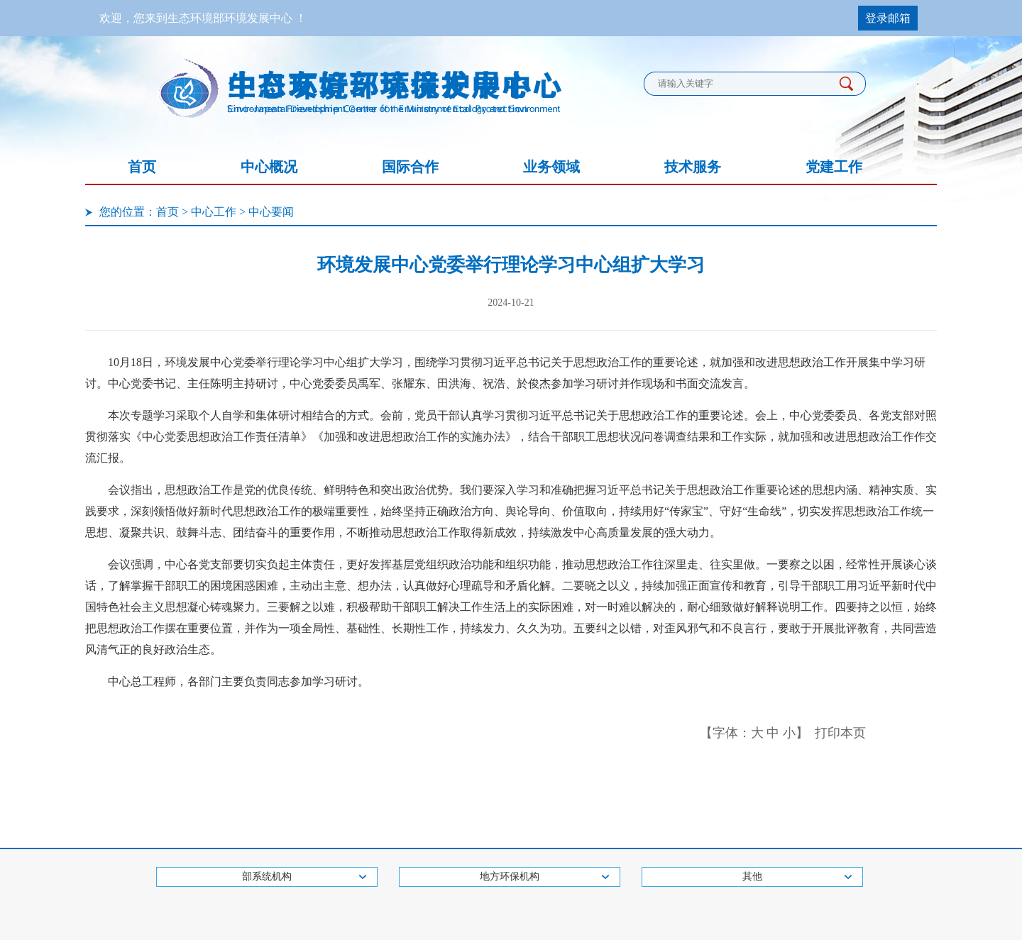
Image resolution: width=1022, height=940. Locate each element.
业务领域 (551, 167)
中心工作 (213, 212)
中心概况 (269, 167)
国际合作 (410, 167)
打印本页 (840, 733)
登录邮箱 (888, 18)
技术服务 (692, 167)
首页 (142, 167)
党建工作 (834, 167)
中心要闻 (271, 212)
